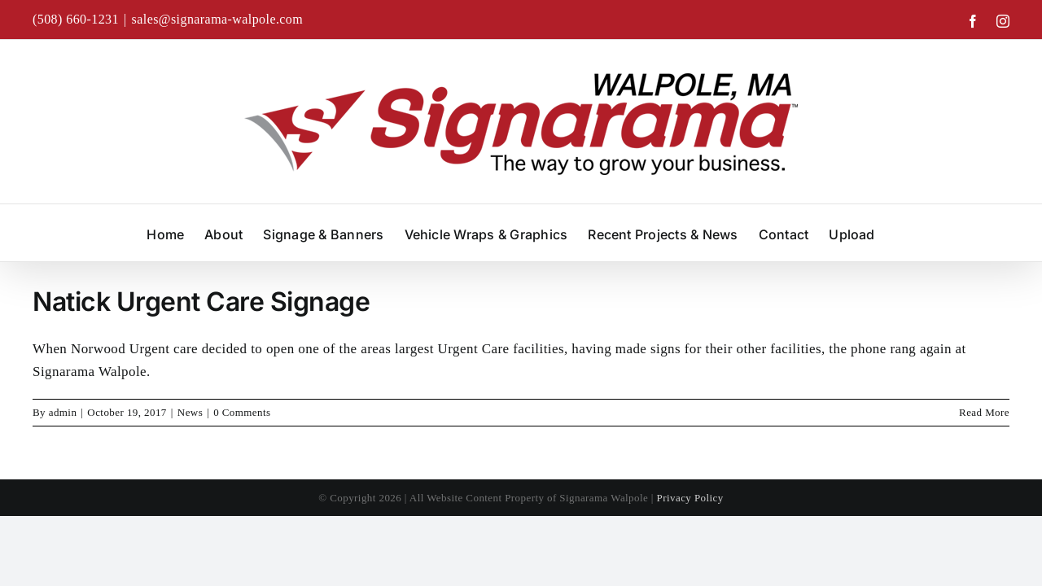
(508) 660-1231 (76, 19)
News (190, 412)
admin (63, 412)
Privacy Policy (690, 498)
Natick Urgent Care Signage (201, 301)
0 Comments (241, 412)
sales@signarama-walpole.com (218, 19)
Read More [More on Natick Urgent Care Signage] (984, 412)
